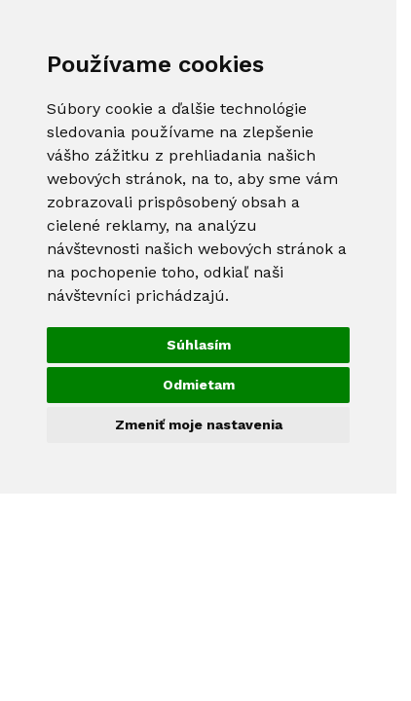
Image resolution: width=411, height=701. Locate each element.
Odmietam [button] (199, 384)
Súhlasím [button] (199, 344)
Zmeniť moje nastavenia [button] (198, 424)
